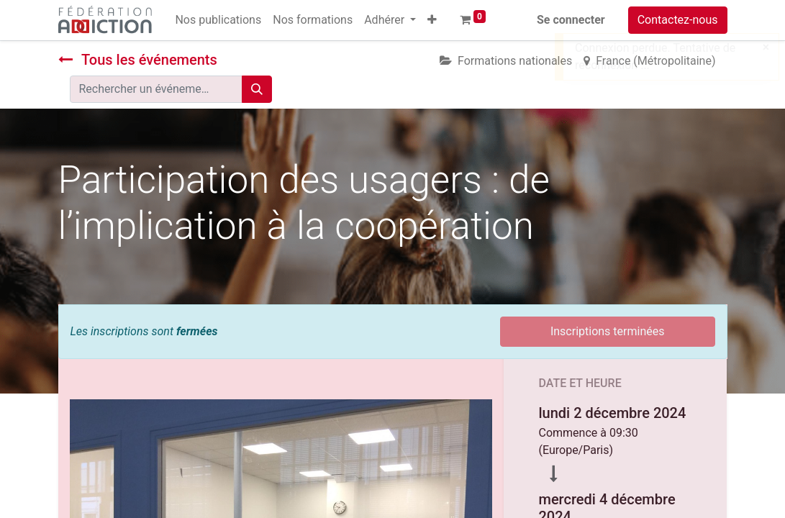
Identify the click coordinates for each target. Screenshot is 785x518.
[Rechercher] (257, 89)
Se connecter (571, 20)
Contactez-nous (677, 20)
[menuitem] (218, 20)
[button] (432, 20)
